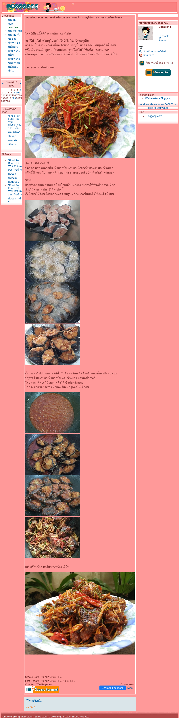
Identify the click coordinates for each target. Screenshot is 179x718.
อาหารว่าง (14, 58)
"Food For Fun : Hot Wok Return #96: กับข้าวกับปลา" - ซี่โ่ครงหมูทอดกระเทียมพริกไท (15, 200)
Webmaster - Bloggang (158, 98)
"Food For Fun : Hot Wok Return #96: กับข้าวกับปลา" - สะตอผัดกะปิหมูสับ (15, 171)
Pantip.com (6, 716)
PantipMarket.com (23, 716)
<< (3, 83)
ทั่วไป (11, 70)
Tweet (130, 687)
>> (19, 83)
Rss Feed (146, 55)
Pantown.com (40, 716)
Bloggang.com (154, 116)
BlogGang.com (63, 716)
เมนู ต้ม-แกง (15, 30)
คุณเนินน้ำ (31, 707)
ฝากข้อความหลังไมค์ (152, 51)
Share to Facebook (112, 687)
